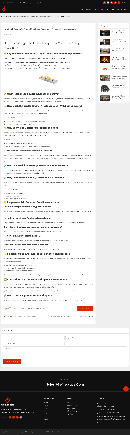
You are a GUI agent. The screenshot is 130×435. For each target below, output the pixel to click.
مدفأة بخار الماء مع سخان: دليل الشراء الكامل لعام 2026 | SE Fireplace (119, 32)
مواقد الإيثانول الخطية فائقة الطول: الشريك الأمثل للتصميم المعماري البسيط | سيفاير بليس (119, 49)
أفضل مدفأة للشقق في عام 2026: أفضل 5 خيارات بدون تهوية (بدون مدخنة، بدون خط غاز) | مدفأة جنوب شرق (119, 41)
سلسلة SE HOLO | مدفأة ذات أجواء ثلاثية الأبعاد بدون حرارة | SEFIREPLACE (119, 58)
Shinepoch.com (30, 300)
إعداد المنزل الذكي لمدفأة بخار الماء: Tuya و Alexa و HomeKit (119, 67)
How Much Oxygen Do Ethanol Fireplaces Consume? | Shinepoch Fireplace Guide (41, 16)
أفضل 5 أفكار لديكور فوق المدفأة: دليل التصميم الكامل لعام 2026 (119, 97)
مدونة (9, 16)
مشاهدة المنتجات (85, 308)
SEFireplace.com (17, 300)
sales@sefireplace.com (115, 409)
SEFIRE (3, 16)
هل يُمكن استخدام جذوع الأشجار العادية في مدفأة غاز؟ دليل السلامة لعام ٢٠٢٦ (119, 86)
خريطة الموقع (16, 432)
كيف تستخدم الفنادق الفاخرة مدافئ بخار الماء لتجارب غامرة (119, 77)
